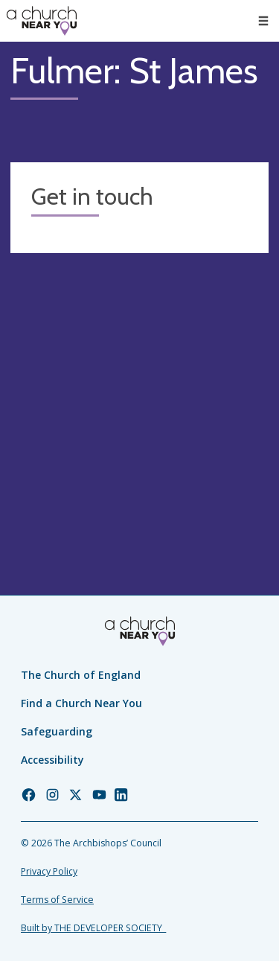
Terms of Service (57, 899)
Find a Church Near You (81, 703)
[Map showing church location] (139, 393)
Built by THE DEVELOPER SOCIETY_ (93, 928)
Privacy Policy (49, 871)
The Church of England (81, 675)
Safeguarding (56, 731)
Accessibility (52, 760)
